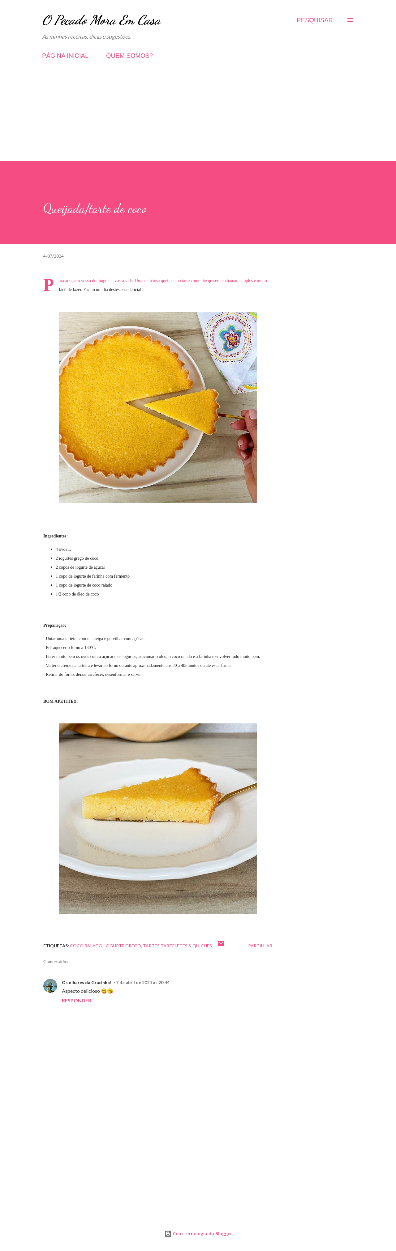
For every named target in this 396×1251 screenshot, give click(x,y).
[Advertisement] (198, 117)
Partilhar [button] (260, 945)
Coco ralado (86, 945)
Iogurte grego (122, 945)
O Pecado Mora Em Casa (101, 20)
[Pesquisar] (315, 20)
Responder (76, 1000)
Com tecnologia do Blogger (198, 1233)
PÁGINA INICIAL (65, 55)
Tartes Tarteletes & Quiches (177, 945)
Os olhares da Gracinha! (86, 982)
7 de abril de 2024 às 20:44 (143, 982)
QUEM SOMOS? (129, 55)
